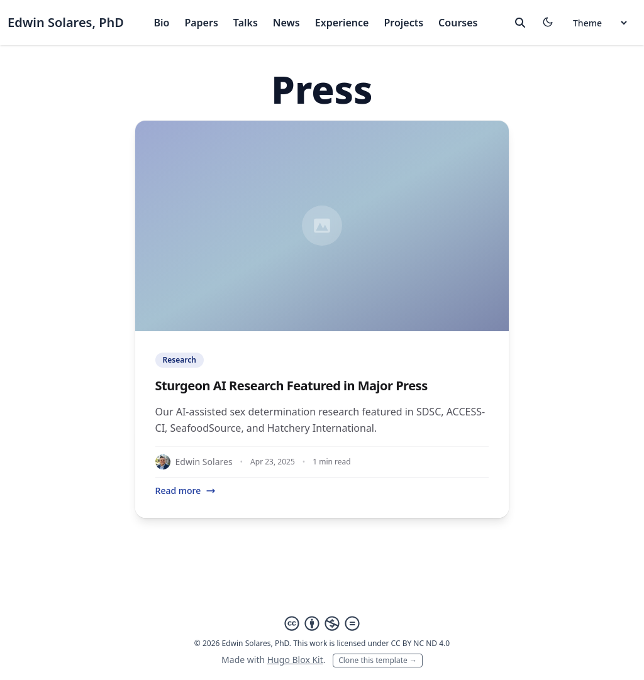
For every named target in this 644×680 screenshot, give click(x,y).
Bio (161, 23)
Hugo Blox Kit (295, 660)
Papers (201, 23)
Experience (342, 23)
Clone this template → (377, 660)
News (286, 23)
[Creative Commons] (322, 623)
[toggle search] (520, 23)
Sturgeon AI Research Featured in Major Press (291, 385)
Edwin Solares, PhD (66, 22)
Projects (403, 23)
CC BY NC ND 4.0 (420, 643)
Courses (457, 23)
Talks (245, 23)
